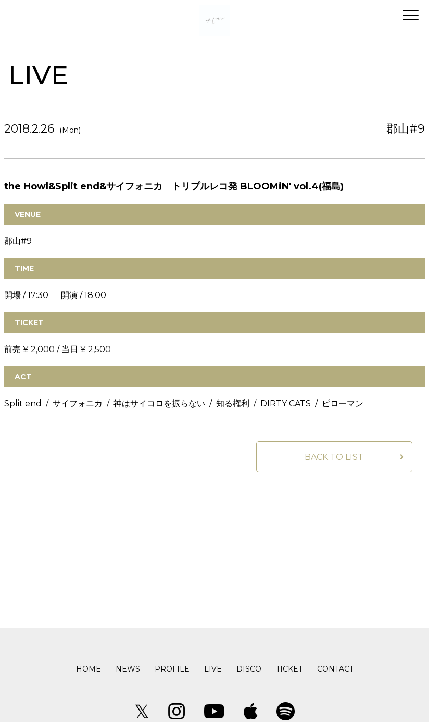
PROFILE (172, 669)
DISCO (248, 669)
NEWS (128, 669)
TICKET (289, 669)
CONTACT (335, 669)
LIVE (213, 669)
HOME (88, 669)
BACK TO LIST (334, 457)
